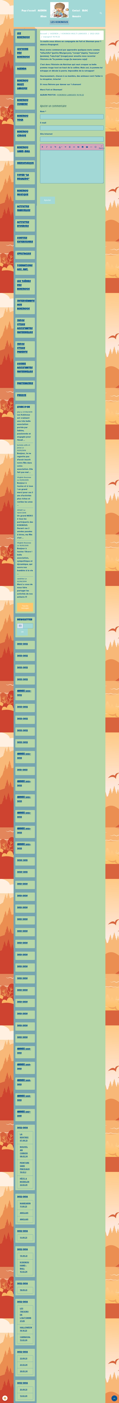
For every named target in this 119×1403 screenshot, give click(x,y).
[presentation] (57, 190)
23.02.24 (23, 1365)
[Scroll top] (114, 1398)
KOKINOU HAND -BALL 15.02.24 (24, 1267)
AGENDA (42, 10)
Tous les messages (25, 607)
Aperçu (101, 147)
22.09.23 (23, 1358)
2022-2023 (94, 33)
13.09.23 (23, 1237)
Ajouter (47, 200)
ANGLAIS (24, 1213)
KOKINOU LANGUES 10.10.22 (70, 95)
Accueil (43, 33)
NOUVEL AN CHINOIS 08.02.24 (24, 1151)
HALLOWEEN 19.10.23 (26, 1329)
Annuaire (76, 16)
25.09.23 (23, 1389)
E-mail (43, 122)
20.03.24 (24, 1371)
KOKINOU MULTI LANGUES (74, 33)
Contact (76, 10)
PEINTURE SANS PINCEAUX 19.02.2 (25, 1167)
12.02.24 (23, 1396)
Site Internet (46, 134)
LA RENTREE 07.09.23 (24, 1137)
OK (22, 632)
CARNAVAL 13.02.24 (25, 1339)
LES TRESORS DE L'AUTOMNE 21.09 (25, 1315)
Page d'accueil (29, 10)
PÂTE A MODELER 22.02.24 (24, 1182)
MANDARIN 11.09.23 (25, 1205)
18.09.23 (23, 1290)
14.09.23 (23, 1256)
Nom (42, 111)
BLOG (85, 10)
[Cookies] (5, 1398)
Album (43, 16)
